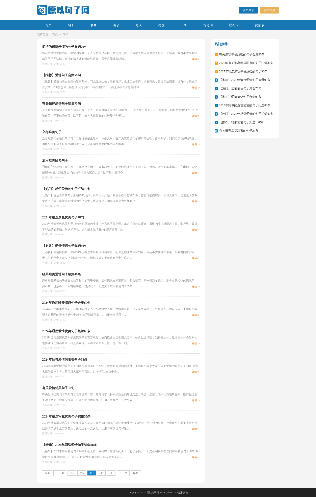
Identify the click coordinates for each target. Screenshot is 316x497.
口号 (184, 25)
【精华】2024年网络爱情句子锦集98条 (69, 445)
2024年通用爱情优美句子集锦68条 (66, 331)
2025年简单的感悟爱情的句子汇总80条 (244, 105)
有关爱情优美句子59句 (58, 388)
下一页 (123, 473)
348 (101, 472)
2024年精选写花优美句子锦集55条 (66, 416)
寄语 (138, 25)
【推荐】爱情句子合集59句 (61, 75)
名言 (93, 25)
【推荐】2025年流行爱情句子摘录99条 (244, 79)
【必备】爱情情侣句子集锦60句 (64, 245)
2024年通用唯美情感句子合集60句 (66, 302)
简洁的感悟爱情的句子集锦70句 (64, 46)
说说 (161, 25)
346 (82, 472)
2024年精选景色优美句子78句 (63, 217)
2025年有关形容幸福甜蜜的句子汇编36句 (246, 63)
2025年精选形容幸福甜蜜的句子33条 (243, 71)
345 (72, 472)
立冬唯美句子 (51, 132)
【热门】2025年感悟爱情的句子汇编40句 (246, 113)
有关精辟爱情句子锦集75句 (61, 103)
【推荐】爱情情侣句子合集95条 (240, 96)
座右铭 (234, 25)
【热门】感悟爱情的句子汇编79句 (66, 189)
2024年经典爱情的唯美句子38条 (64, 359)
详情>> (196, 59)
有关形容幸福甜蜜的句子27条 (238, 130)
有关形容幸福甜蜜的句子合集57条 (241, 54)
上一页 (60, 473)
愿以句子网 (153, 492)
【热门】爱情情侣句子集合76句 (240, 88)
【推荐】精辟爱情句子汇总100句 (241, 122)
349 (111, 472)
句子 (71, 25)
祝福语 (259, 25)
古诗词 (208, 25)
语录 (116, 25)
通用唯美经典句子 (55, 160)
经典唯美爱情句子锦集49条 (61, 274)
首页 (48, 25)
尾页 (136, 473)
